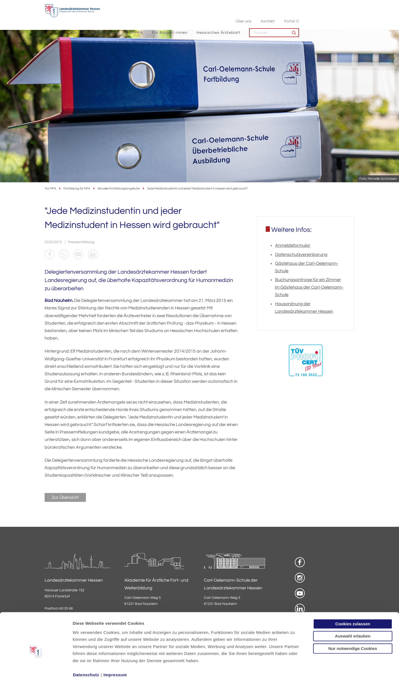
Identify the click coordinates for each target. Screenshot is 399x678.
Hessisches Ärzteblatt (274, 17)
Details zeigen (295, 667)
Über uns (299, 6)
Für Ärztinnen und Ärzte (149, 17)
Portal (344, 6)
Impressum (115, 644)
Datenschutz (86, 644)
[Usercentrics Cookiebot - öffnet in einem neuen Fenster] (36, 667)
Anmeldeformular (292, 246)
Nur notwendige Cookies (352, 618)
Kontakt (323, 6)
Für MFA (190, 17)
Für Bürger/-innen (225, 17)
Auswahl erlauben (352, 605)
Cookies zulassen (352, 593)
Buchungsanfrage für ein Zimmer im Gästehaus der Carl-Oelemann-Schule (309, 287)
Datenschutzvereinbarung (301, 255)
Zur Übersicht (65, 498)
